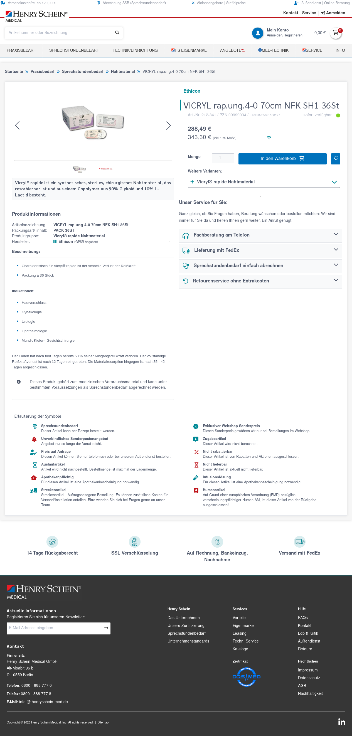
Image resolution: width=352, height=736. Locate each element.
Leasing (240, 634)
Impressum (308, 671)
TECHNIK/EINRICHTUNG (135, 51)
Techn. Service (246, 642)
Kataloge (240, 649)
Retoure (305, 649)
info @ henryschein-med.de (43, 702)
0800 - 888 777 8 (36, 694)
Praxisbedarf (21, 51)
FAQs (303, 618)
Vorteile (239, 618)
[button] (290, 13)
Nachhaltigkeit (310, 694)
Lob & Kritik (308, 634)
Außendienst (309, 642)
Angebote (232, 51)
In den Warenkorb (282, 158)
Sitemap (103, 722)
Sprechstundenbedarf (74, 51)
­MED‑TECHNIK (273, 50)
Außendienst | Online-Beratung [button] (322, 3)
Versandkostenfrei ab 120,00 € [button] (28, 3)
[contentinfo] (333, 13)
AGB (302, 686)
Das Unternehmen (184, 618)
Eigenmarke (243, 626)
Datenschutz (309, 678)
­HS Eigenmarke (189, 50)
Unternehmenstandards (188, 642)
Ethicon (75, 242)
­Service (312, 50)
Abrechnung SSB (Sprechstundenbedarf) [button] (131, 3)
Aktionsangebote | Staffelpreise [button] (219, 3)
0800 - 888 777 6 (36, 686)
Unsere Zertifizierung (186, 626)
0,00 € (320, 33)
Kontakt (304, 626)
